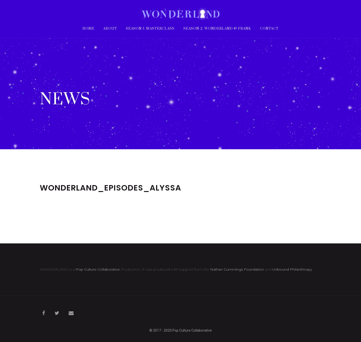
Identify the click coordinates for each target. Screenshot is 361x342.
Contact (269, 29)
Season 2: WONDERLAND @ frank (217, 29)
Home (88, 29)
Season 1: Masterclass (150, 29)
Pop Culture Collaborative (98, 269)
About (110, 29)
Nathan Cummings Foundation (237, 269)
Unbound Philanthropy (292, 269)
